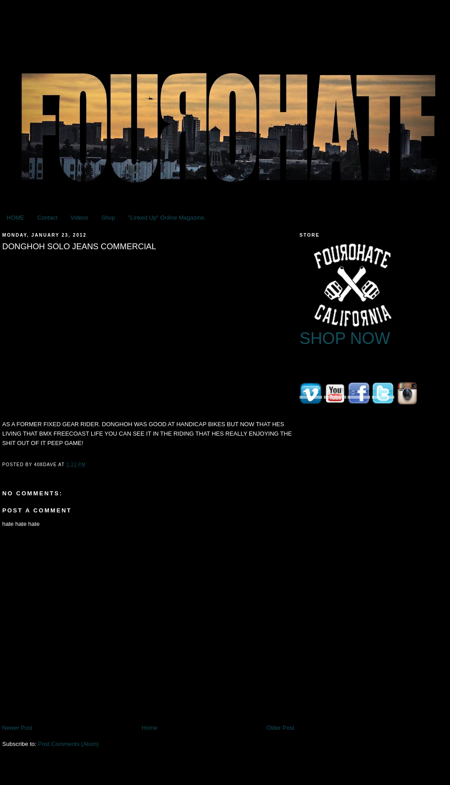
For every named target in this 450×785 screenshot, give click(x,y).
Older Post (280, 727)
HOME (15, 217)
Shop (108, 217)
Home (150, 727)
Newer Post (17, 727)
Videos (79, 217)
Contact (47, 217)
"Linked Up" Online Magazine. (167, 217)
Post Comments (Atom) (68, 744)
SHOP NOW (345, 338)
